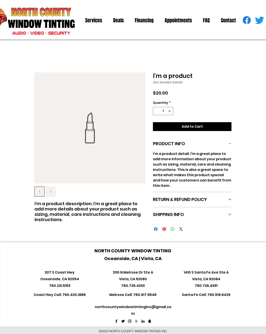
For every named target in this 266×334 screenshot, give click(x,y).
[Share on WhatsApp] (172, 229)
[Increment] (170, 111)
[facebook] (246, 20)
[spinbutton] (163, 111)
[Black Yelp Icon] (136, 321)
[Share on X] (181, 229)
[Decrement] (156, 111)
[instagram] (129, 321)
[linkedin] (143, 321)
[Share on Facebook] (155, 229)
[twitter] (259, 20)
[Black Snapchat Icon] (149, 321)
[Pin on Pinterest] (164, 229)
